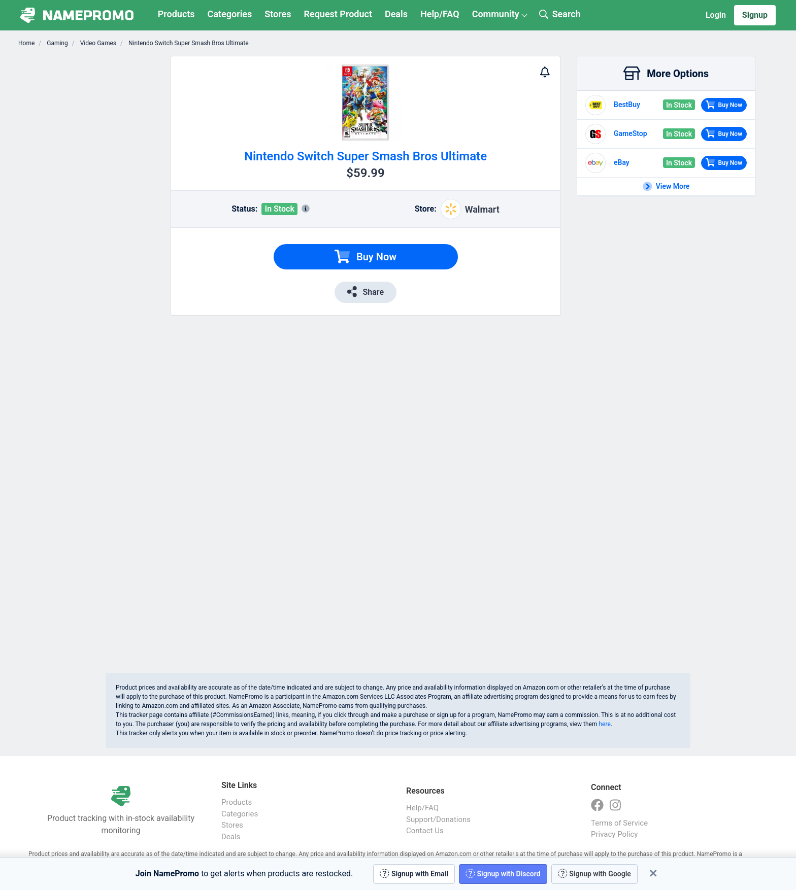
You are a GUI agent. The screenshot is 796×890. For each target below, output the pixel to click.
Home (26, 43)
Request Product (338, 14)
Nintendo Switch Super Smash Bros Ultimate (188, 43)
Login (716, 15)
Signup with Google (594, 873)
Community (495, 14)
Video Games (97, 43)
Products (176, 14)
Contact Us (425, 830)
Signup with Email (414, 873)
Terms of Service (619, 823)
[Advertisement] (97, 208)
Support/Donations (438, 819)
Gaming (56, 43)
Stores (277, 14)
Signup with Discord (503, 873)
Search (560, 14)
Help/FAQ (439, 14)
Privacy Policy (614, 834)
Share (365, 291)
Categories (230, 14)
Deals (396, 14)
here (604, 724)
